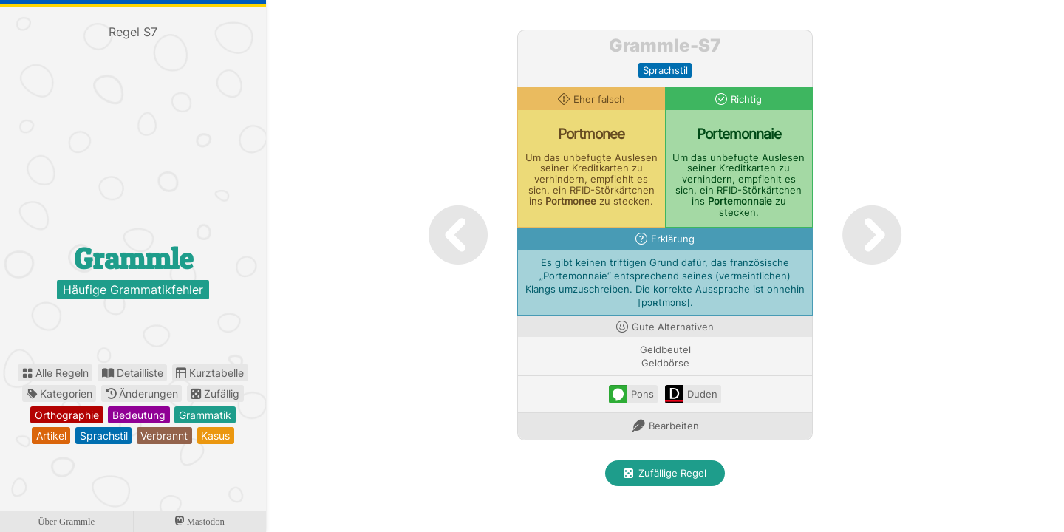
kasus (215, 435)
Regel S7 (133, 31)
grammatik (205, 415)
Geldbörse (665, 363)
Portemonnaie (739, 134)
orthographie (67, 415)
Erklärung (673, 239)
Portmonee (591, 134)
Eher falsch (599, 99)
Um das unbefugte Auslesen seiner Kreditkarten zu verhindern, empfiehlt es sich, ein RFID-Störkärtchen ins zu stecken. (591, 179)
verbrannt (164, 435)
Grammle (133, 258)
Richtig (746, 99)
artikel (51, 435)
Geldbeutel (665, 349)
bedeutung (139, 415)
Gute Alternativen (673, 326)
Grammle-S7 (665, 45)
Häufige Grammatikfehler (133, 289)
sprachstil (104, 435)
